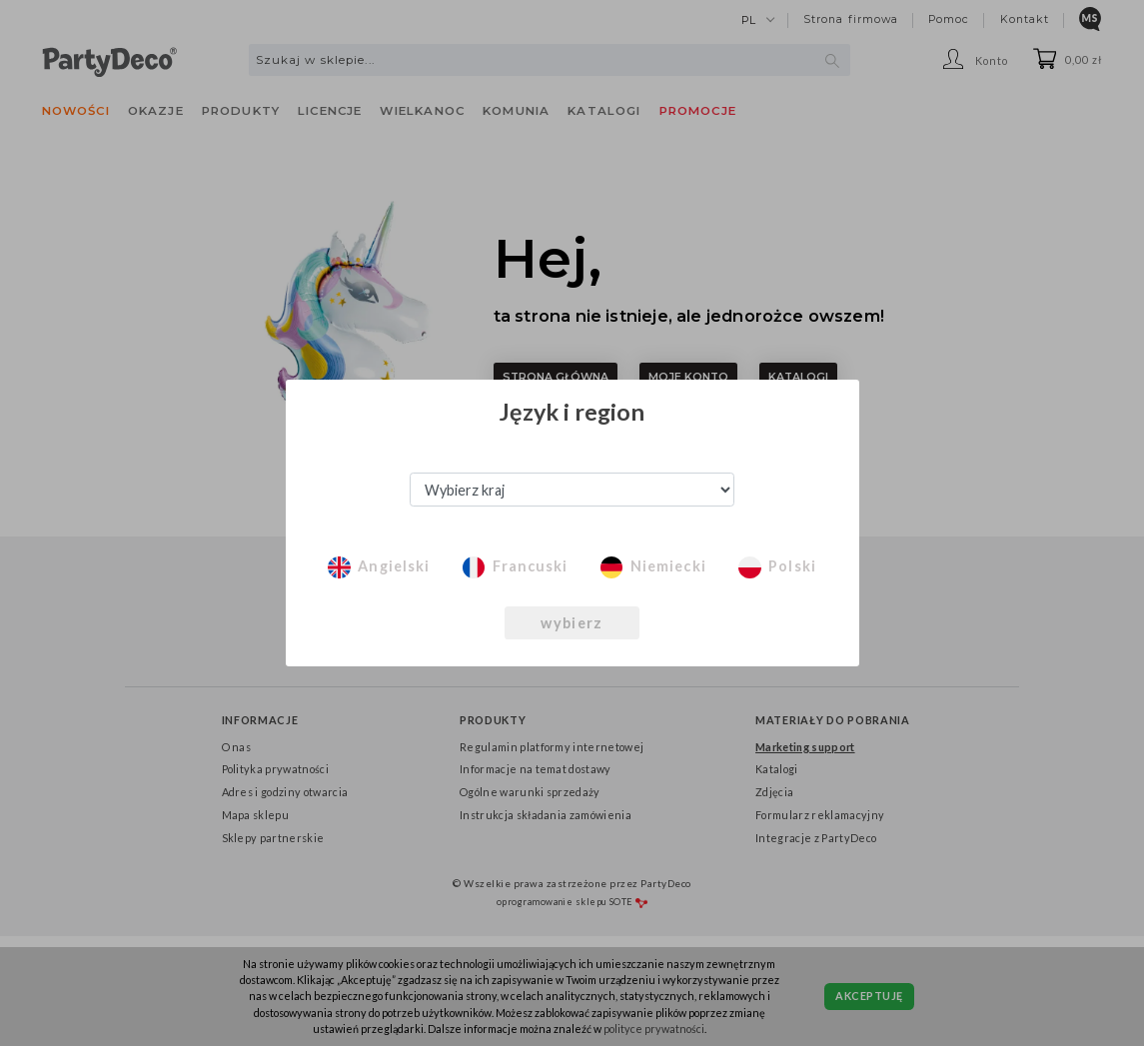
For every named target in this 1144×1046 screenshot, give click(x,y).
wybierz (571, 622)
